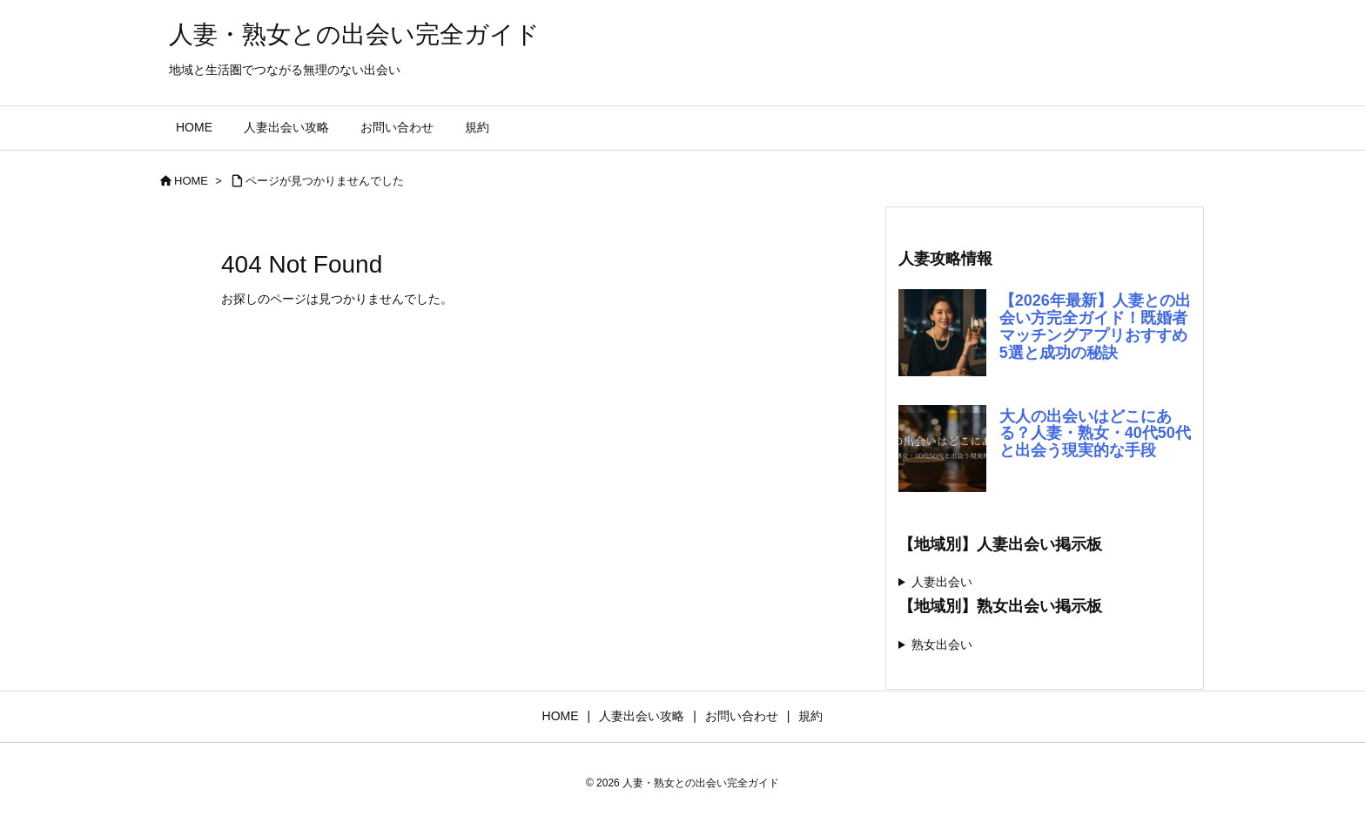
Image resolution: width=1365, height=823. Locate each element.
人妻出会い (941, 582)
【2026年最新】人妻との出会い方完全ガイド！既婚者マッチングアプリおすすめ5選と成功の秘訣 (1095, 326)
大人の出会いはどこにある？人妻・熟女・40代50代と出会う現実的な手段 (1095, 434)
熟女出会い (941, 644)
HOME (191, 180)
